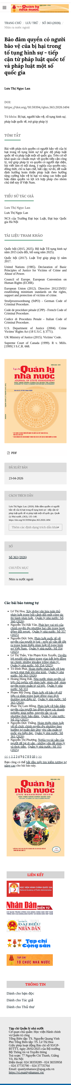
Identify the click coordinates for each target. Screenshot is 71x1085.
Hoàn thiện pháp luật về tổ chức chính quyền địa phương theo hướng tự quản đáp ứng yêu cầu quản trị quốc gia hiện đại (37, 728)
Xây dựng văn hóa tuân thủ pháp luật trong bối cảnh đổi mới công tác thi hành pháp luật (37, 614)
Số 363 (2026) (51, 23)
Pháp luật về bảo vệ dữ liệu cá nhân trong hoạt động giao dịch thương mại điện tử (36, 696)
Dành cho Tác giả (20, 1000)
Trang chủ (13, 23)
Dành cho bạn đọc (20, 993)
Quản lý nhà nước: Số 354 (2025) (32, 665)
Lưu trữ (32, 23)
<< (6, 756)
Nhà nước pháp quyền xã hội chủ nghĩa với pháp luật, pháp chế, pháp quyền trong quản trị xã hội (38, 682)
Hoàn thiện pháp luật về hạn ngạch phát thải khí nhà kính (38, 670)
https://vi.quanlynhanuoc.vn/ (26, 1072)
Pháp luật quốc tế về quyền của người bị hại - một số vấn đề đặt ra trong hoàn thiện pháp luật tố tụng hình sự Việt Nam (38, 643)
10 (33, 756)
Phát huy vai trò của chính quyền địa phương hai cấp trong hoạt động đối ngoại (38, 628)
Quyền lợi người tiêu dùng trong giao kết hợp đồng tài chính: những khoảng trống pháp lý (39, 658)
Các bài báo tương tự (21, 603)
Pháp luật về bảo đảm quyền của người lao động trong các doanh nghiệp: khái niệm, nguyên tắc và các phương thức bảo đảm (38, 711)
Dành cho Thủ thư (20, 1007)
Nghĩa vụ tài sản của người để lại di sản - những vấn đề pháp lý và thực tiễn (38, 743)
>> (40, 756)
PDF (13, 453)
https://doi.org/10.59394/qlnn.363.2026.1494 (36, 107)
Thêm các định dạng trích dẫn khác (35, 527)
